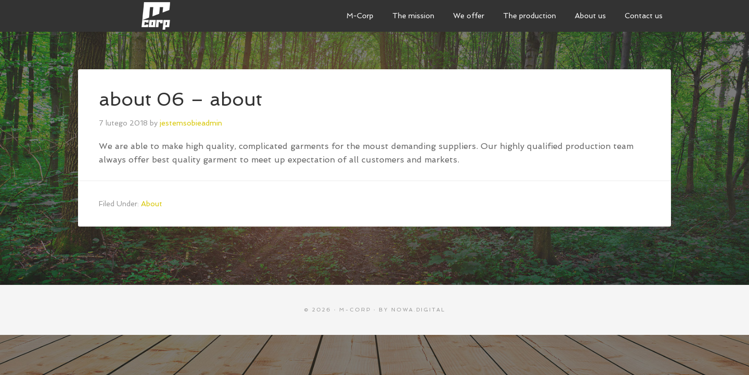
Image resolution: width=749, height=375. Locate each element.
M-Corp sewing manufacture (156, 15)
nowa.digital (418, 309)
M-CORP (355, 309)
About (151, 203)
